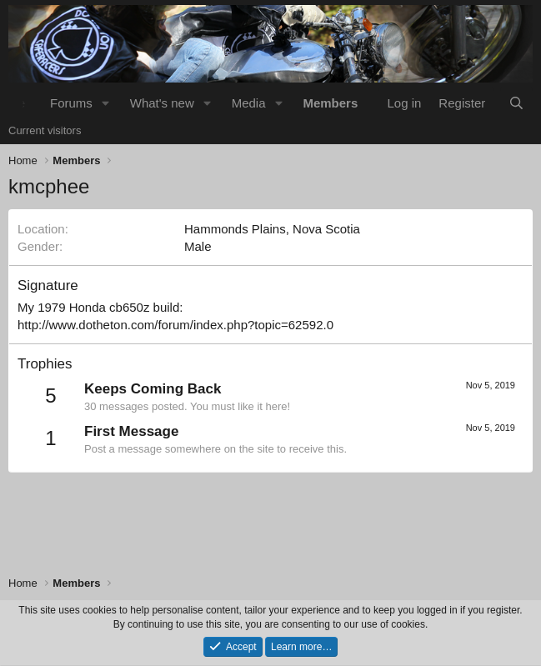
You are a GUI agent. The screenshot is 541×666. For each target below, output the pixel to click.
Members (330, 103)
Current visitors (44, 130)
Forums (71, 103)
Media (249, 103)
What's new (162, 103)
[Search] (516, 103)
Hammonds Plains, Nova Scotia (272, 229)
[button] (106, 103)
